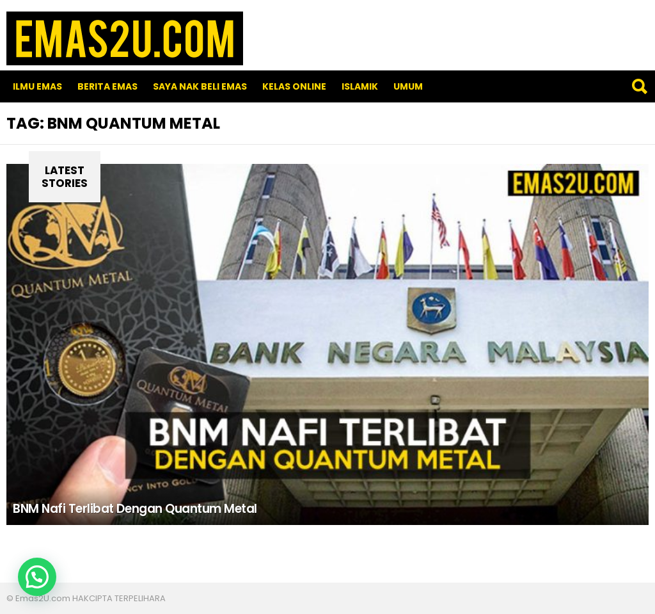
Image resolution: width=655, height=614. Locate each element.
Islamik (360, 86)
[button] (37, 577)
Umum (408, 86)
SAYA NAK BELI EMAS (200, 86)
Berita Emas (107, 86)
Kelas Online (294, 86)
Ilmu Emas (37, 86)
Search (639, 86)
